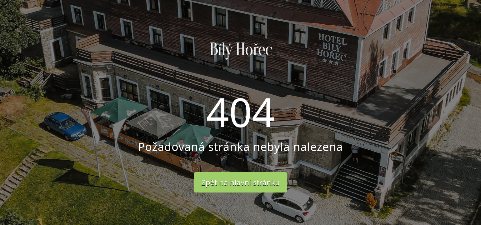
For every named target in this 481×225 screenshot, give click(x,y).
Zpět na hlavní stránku (240, 182)
